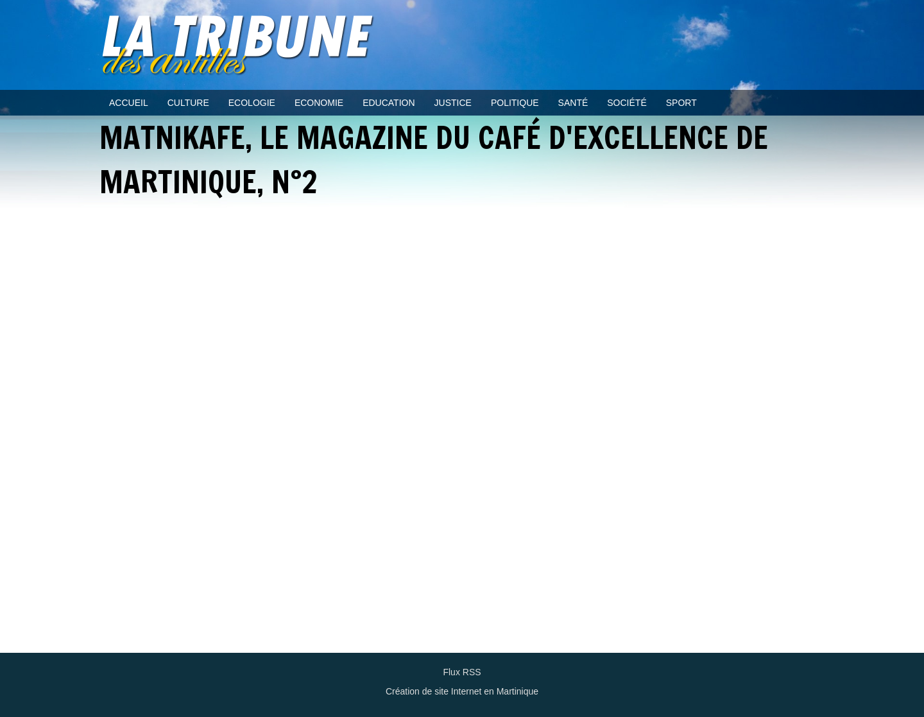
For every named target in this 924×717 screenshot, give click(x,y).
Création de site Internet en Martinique (462, 691)
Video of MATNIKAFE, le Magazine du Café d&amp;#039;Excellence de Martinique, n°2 (462, 431)
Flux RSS (462, 672)
